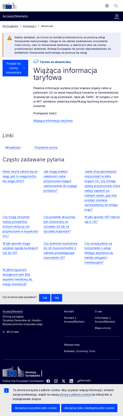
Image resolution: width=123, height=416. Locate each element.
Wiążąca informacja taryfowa (53, 120)
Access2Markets (13, 311)
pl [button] (107, 6)
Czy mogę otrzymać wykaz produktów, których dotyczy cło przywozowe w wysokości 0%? (20, 226)
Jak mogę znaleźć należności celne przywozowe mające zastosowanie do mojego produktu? (60, 181)
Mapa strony (103, 328)
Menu (116, 17)
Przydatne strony (46, 147)
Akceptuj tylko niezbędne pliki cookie (89, 408)
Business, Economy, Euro (79, 351)
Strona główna (10, 26)
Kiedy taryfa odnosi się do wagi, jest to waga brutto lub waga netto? (20, 176)
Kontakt (86, 380)
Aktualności (13, 147)
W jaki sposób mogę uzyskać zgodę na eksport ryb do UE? (20, 248)
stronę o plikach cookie (75, 394)
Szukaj (116, 6)
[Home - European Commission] (26, 372)
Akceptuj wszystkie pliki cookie (36, 408)
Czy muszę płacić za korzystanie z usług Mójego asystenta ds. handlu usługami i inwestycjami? (99, 253)
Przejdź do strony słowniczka (13, 68)
